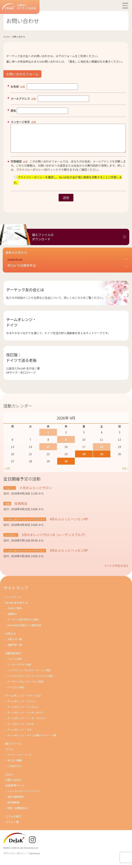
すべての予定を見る (116, 571)
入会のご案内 (14, 613)
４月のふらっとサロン (35, 492)
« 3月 (7, 473)
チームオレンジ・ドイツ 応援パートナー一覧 (31, 740)
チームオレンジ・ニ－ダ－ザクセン (26, 723)
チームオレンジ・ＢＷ (19, 734)
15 (48, 452)
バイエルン (11, 540)
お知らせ (10, 639)
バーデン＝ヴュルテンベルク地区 (25, 686)
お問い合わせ (13, 785)
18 (101, 452)
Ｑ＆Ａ (9, 779)
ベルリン (9, 493)
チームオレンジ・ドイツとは (23, 701)
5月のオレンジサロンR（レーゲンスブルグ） (54, 539)
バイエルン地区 (15, 692)
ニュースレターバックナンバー (24, 796)
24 (83, 459)
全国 (7, 509)
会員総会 (21, 508)
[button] (67, 268)
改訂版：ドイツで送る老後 (21, 362)
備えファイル (13, 749)
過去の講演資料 (15, 802)
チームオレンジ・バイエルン (23, 712)
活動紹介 (12, 619)
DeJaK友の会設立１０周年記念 (24, 630)
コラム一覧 (12, 827)
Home (6, 36)
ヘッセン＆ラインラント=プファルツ (25, 524)
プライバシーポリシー (30, 175)
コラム (9, 754)
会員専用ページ (14, 790)
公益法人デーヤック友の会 (19, 6)
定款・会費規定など (18, 813)
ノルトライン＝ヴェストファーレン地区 (29, 675)
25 (101, 459)
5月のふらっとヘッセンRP (68, 555)
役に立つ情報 (14, 765)
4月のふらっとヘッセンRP (68, 524)
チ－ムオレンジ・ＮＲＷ (20, 729)
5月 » (125, 473)
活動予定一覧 (14, 650)
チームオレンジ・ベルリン (21, 706)
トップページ (13, 602)
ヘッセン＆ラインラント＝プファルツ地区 (30, 681)
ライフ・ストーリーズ (19, 760)
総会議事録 (13, 807)
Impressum (34, 858)
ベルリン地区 (14, 664)
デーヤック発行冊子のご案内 (23, 624)
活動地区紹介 (13, 658)
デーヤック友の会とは (25, 294)
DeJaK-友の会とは (16, 608)
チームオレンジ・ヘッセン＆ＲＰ (25, 717)
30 (66, 466)
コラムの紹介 (13, 821)
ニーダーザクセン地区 (19, 669)
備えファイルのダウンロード (43, 242)
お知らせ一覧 (14, 644)
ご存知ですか (14, 771)
